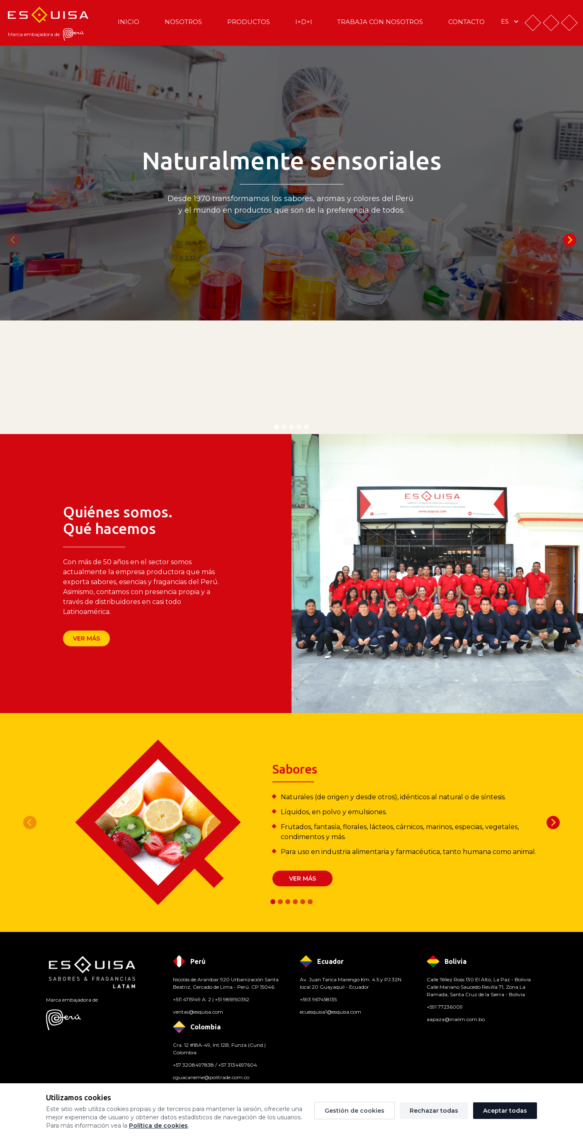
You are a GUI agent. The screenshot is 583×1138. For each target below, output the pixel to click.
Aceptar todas (505, 1110)
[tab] (276, 427)
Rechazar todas (434, 1110)
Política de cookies (158, 1125)
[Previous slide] (13, 240)
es (510, 21)
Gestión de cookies (354, 1110)
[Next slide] (569, 240)
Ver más (86, 638)
